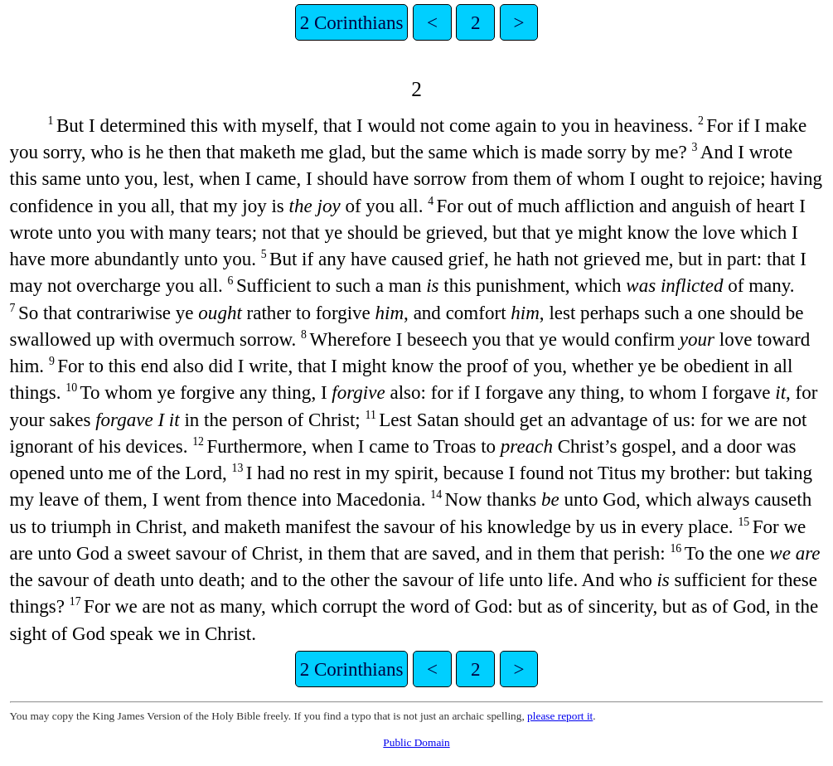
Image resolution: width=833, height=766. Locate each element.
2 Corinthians (352, 22)
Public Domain (416, 742)
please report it (560, 716)
